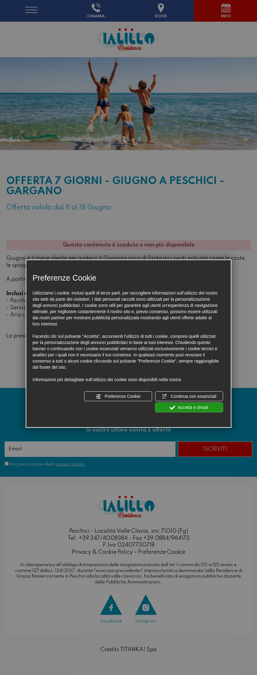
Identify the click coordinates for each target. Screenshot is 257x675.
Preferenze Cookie (118, 396)
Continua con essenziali (189, 396)
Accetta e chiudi (189, 408)
